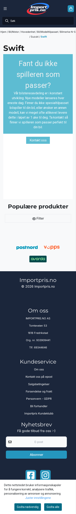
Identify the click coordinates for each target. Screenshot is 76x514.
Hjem (3, 31)
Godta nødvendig (28, 507)
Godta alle (53, 507)
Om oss (39, 369)
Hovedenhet (28, 31)
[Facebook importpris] (31, 475)
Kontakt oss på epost (39, 376)
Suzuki (35, 36)
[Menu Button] (5, 8)
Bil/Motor (14, 31)
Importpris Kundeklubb (38, 413)
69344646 (40, 347)
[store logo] (38, 8)
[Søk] (38, 21)
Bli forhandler (38, 406)
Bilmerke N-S (68, 31)
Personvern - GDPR (39, 398)
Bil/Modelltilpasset (48, 31)
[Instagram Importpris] (45, 475)
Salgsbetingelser (38, 384)
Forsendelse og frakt (39, 391)
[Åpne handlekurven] (71, 8)
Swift (44, 36)
